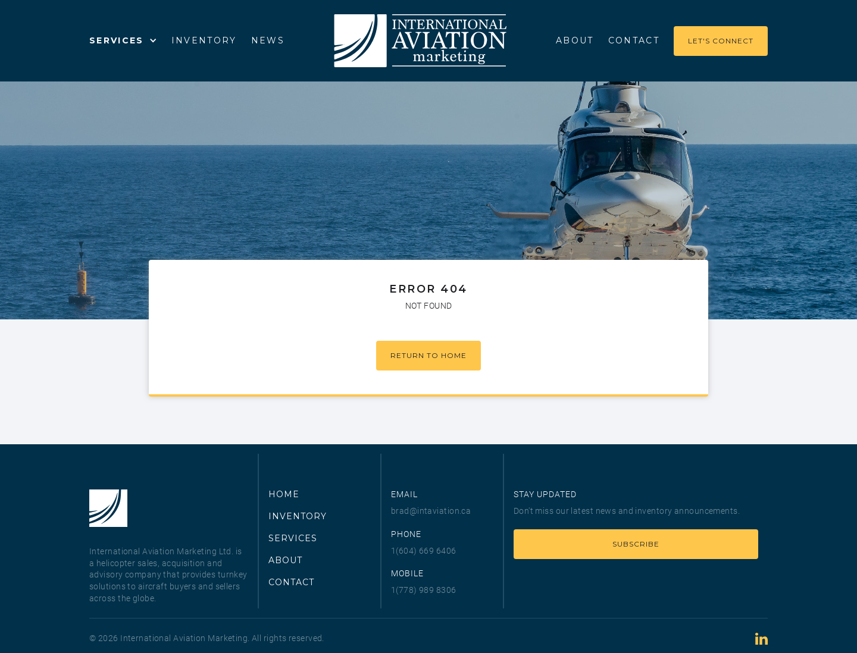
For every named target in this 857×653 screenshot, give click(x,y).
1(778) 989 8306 (423, 590)
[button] (123, 40)
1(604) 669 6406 (423, 550)
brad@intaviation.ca (431, 511)
